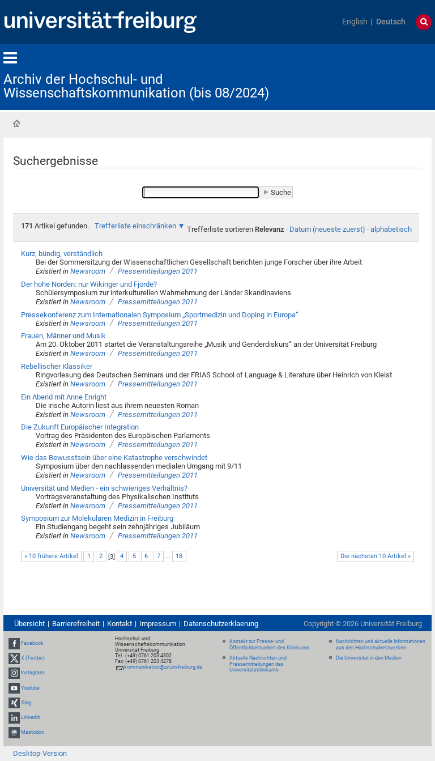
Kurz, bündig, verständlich (62, 253)
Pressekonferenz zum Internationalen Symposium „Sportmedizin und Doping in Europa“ (159, 315)
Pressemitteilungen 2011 (158, 271)
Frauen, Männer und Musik (63, 335)
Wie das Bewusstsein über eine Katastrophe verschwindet (114, 457)
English (355, 22)
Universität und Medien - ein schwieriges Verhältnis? (104, 488)
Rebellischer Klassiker (56, 366)
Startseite (16, 123)
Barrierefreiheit (76, 623)
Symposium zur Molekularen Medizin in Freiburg (97, 518)
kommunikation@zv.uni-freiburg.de (163, 667)
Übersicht (29, 623)
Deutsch (391, 22)
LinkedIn (30, 717)
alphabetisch (391, 229)
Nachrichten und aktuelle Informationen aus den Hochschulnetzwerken (380, 645)
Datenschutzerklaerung (221, 623)
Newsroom (87, 271)
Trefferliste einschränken (135, 226)
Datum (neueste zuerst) (327, 229)
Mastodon (32, 732)
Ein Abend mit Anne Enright (63, 397)
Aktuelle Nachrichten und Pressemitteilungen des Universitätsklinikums (258, 664)
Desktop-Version (40, 753)
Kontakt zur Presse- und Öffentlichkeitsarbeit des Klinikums (269, 645)
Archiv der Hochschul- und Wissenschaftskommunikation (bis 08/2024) (136, 86)
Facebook (32, 643)
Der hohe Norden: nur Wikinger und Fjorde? (89, 284)
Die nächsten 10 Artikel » (375, 556)
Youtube (30, 688)
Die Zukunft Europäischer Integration (80, 427)
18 (179, 556)
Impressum (157, 623)
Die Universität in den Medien (369, 658)
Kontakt (119, 623)
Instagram (32, 673)
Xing (26, 702)
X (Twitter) (33, 658)
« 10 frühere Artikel (51, 556)
